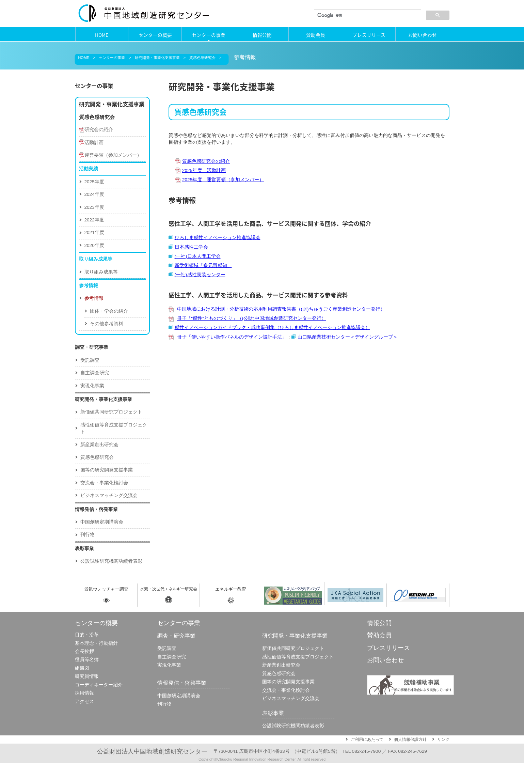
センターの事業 (208, 34)
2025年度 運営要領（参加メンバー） (223, 179)
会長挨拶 (84, 651)
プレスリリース (368, 34)
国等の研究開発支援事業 (106, 469)
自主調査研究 (94, 372)
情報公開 (262, 34)
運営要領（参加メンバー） (113, 155)
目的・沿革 (87, 634)
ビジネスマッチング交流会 (109, 495)
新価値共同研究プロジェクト (111, 412)
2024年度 (94, 194)
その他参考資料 (106, 323)
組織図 (82, 668)
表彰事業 (84, 548)
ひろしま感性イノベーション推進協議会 (217, 237)
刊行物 (87, 534)
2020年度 (94, 245)
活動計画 (94, 142)
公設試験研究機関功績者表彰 (111, 561)
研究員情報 (87, 676)
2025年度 (94, 181)
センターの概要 (155, 34)
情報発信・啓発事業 (96, 509)
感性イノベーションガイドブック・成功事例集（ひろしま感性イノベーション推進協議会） (272, 327)
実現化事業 (92, 385)
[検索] (366, 15)
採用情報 (84, 693)
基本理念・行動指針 (96, 643)
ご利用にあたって (367, 739)
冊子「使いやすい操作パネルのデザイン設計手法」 (232, 337)
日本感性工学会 (191, 247)
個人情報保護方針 (410, 739)
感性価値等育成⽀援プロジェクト (113, 428)
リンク (443, 739)
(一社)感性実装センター (200, 274)
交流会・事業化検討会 (104, 482)
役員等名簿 (87, 659)
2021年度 (94, 232)
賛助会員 (315, 34)
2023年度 (94, 207)
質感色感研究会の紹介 (206, 161)
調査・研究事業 (91, 347)
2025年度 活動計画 (204, 170)
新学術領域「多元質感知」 (203, 265)
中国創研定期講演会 (101, 522)
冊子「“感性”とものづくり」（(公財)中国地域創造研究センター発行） (251, 318)
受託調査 (89, 360)
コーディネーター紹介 (99, 684)
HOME (101, 34)
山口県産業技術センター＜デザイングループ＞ (348, 337)
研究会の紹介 (98, 129)
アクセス (84, 701)
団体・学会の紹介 (109, 311)
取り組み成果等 (101, 272)
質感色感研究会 (202, 58)
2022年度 (94, 219)
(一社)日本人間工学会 (198, 256)
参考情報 (94, 298)
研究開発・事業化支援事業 (157, 58)
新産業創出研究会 (99, 444)
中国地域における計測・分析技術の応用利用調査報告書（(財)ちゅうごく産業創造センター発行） (281, 309)
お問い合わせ (422, 34)
